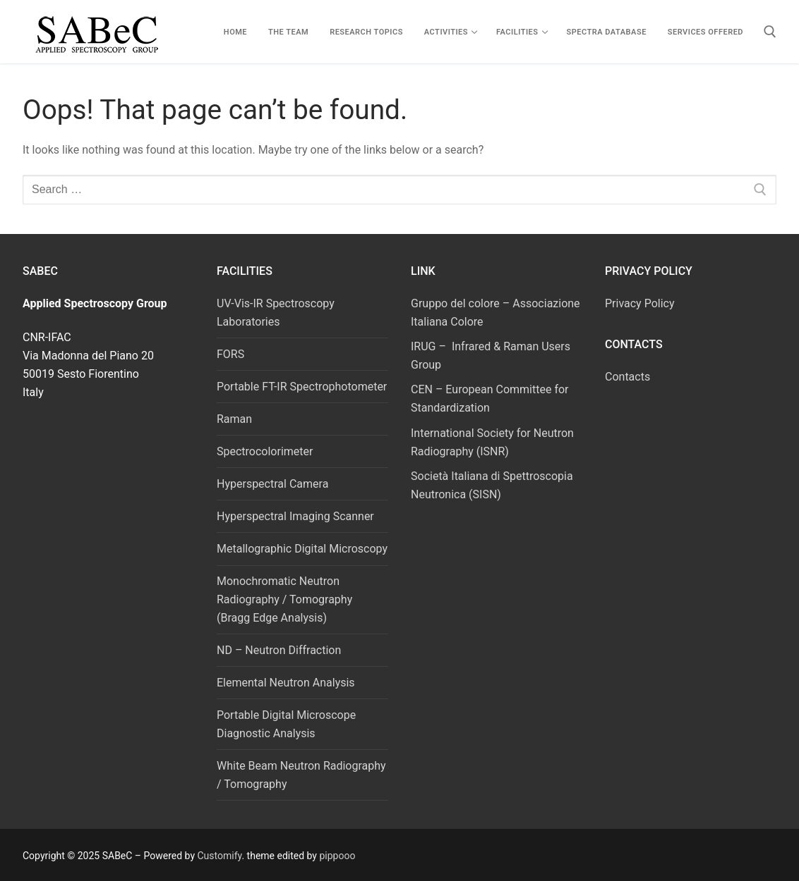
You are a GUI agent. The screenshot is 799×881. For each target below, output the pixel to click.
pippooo (337, 855)
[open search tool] (770, 31)
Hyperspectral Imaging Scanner (295, 516)
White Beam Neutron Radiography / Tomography (301, 775)
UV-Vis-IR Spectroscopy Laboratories (276, 312)
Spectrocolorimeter (265, 451)
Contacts (627, 376)
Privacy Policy (640, 303)
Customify (220, 855)
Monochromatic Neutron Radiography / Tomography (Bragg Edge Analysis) (284, 599)
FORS (230, 354)
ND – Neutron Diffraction (279, 650)
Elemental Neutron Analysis (286, 682)
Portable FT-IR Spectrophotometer (302, 386)
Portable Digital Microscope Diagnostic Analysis (286, 724)
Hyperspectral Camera (272, 484)
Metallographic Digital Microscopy (302, 548)
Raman (234, 419)
